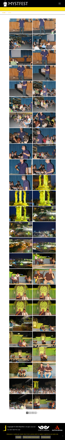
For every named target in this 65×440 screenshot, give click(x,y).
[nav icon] (60, 4)
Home (4, 12)
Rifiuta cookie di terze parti (31, 437)
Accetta (18, 437)
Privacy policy (46, 437)
